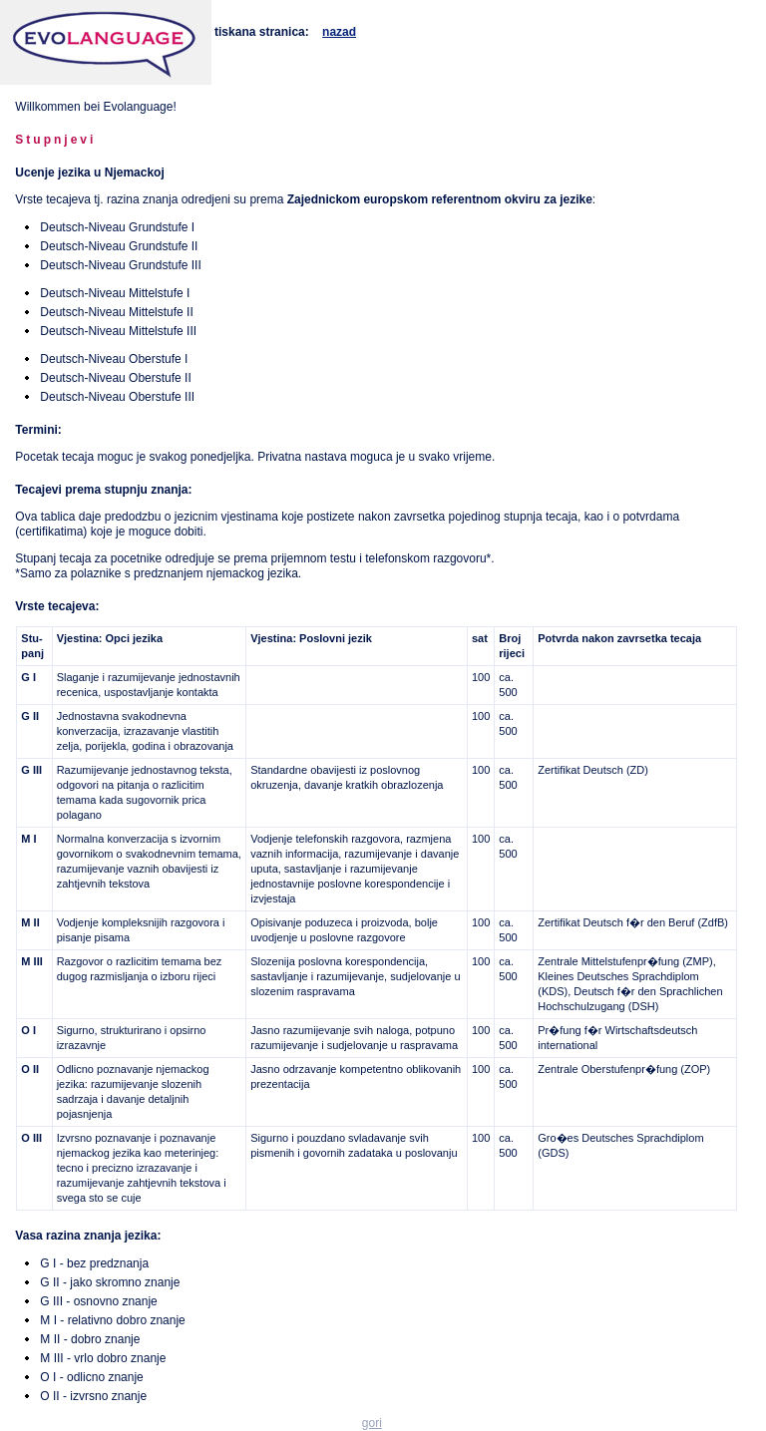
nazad (339, 32)
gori (372, 1423)
